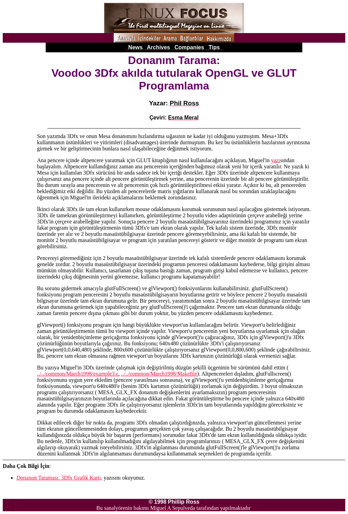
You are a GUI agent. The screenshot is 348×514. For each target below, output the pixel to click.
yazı (275, 160)
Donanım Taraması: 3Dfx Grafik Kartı (58, 478)
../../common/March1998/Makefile (159, 374)
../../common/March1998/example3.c (78, 374)
